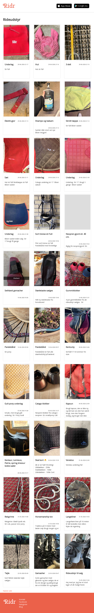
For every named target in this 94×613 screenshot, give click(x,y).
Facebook (23, 602)
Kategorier (23, 604)
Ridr (9, 5)
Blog (21, 607)
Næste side (7, 591)
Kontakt (22, 599)
